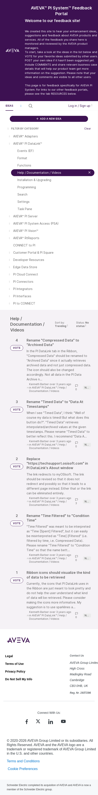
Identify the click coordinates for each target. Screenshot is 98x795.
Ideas (9, 105)
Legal (9, 656)
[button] (20, 106)
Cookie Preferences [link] (23, 769)
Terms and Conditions (23, 761)
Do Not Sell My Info (18, 679)
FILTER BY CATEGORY (23, 128)
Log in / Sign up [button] (80, 105)
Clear (87, 128)
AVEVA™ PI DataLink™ (44, 387)
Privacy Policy (15, 671)
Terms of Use (14, 663)
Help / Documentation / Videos (48, 389)
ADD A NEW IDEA (48, 118)
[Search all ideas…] (49, 105)
